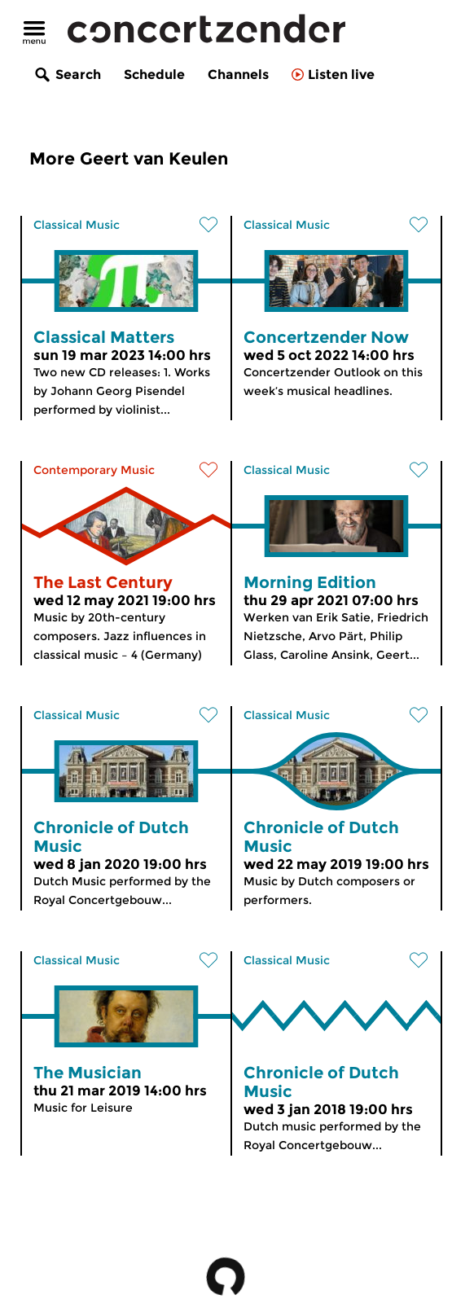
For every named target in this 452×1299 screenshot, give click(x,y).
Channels (238, 74)
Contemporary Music (94, 470)
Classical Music (76, 224)
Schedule (154, 74)
